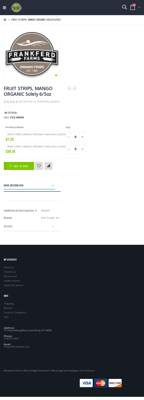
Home (5, 19)
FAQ (6, 320)
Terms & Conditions (15, 315)
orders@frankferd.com (16, 350)
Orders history (12, 284)
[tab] (32, 189)
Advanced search (13, 288)
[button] (56, 75)
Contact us (10, 275)
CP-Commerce (87, 373)
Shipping (9, 306)
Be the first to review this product (39, 102)
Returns (8, 311)
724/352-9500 (11, 341)
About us (9, 270)
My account (10, 279)
